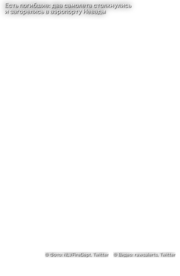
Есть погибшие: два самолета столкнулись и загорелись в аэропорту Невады (68, 8)
